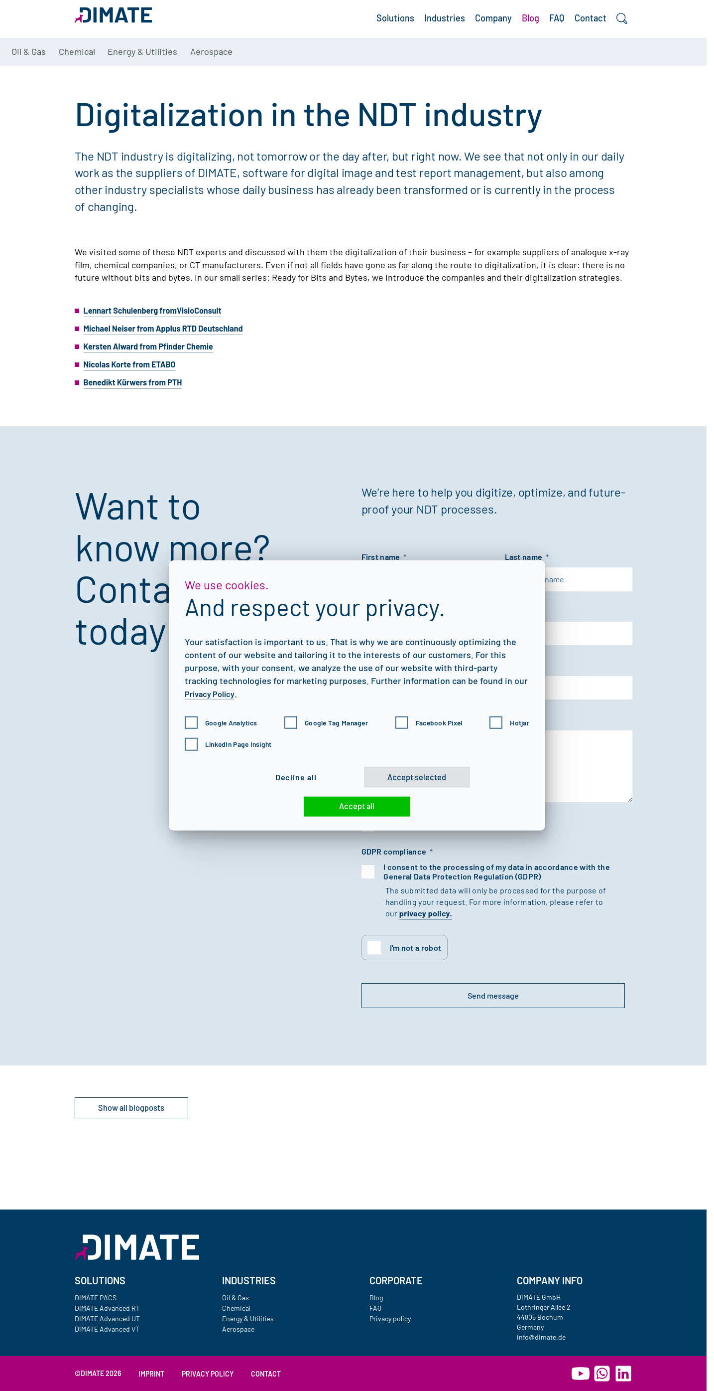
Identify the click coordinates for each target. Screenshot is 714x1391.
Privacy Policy (213, 686)
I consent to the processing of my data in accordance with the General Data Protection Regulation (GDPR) (498, 893)
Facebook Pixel (430, 715)
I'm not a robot (417, 971)
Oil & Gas (104, 66)
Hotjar (507, 715)
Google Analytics (224, 715)
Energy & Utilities (240, 66)
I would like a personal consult (440, 846)
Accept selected (420, 773)
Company (465, 27)
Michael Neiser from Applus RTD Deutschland (173, 340)
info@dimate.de (541, 1337)
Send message (429, 1020)
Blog (510, 27)
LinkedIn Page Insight (232, 737)
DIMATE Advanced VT (107, 1329)
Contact (582, 27)
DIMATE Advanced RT (107, 1308)
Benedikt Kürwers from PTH (139, 394)
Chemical (162, 66)
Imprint (151, 1374)
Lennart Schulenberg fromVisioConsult (161, 322)
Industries (407, 27)
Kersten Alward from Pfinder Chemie (156, 358)
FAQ (542, 27)
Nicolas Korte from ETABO (135, 376)
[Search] (619, 28)
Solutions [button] (348, 27)
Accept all (357, 809)
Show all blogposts (151, 1138)
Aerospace (321, 66)
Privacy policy (390, 1318)
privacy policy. (425, 935)
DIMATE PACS (96, 1297)
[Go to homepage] (137, 1247)
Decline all (272, 773)
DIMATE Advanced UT (107, 1318)
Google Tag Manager (328, 715)
